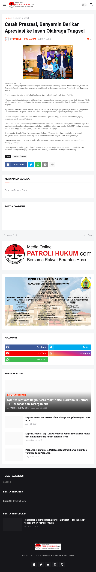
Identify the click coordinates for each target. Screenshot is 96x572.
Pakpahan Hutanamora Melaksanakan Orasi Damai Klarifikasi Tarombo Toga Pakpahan (56, 451)
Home (8, 18)
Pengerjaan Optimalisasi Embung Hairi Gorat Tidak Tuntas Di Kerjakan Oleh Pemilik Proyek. (54, 521)
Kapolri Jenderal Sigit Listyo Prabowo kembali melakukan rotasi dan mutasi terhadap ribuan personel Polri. (57, 435)
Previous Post (10, 235)
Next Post (88, 235)
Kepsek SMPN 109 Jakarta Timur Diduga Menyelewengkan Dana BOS (57, 419)
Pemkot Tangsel (21, 18)
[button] (4, 5)
